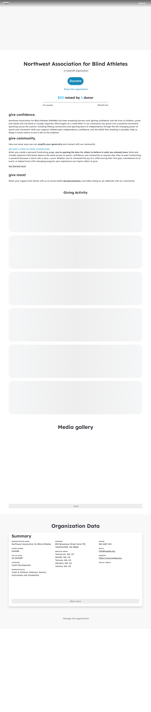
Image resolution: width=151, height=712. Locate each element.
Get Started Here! (17, 167)
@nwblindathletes (73, 182)
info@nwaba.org (107, 554)
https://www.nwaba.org (110, 561)
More (76, 508)
